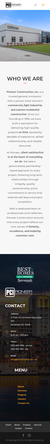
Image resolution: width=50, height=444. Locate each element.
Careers (18, 428)
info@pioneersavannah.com (24, 359)
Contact (28, 428)
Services (38, 425)
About (17, 425)
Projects (27, 425)
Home (8, 425)
